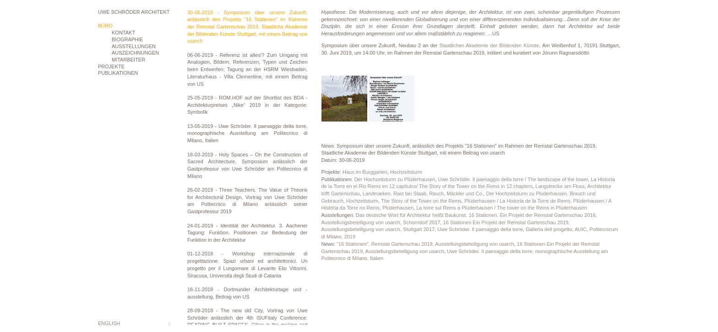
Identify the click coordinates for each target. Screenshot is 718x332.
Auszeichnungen (135, 52)
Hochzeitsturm (406, 172)
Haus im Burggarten (365, 172)
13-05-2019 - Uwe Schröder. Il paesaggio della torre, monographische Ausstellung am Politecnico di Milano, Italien (247, 133)
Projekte (111, 66)
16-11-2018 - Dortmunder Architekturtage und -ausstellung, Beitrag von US (247, 293)
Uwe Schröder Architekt (133, 12)
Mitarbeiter (128, 59)
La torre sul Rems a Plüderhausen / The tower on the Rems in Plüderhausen (501, 207)
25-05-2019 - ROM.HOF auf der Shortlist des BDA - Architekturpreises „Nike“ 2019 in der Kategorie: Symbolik (247, 105)
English (109, 323)
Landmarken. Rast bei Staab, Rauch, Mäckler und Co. (423, 193)
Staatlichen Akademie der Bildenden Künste (489, 45)
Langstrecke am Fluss (560, 186)
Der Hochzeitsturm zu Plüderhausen (394, 179)
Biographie (127, 39)
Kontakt (123, 32)
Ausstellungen (134, 46)
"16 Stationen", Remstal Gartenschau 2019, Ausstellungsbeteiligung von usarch (425, 244)
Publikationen (118, 73)
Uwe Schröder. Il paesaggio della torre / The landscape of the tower (513, 179)
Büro (105, 25)
